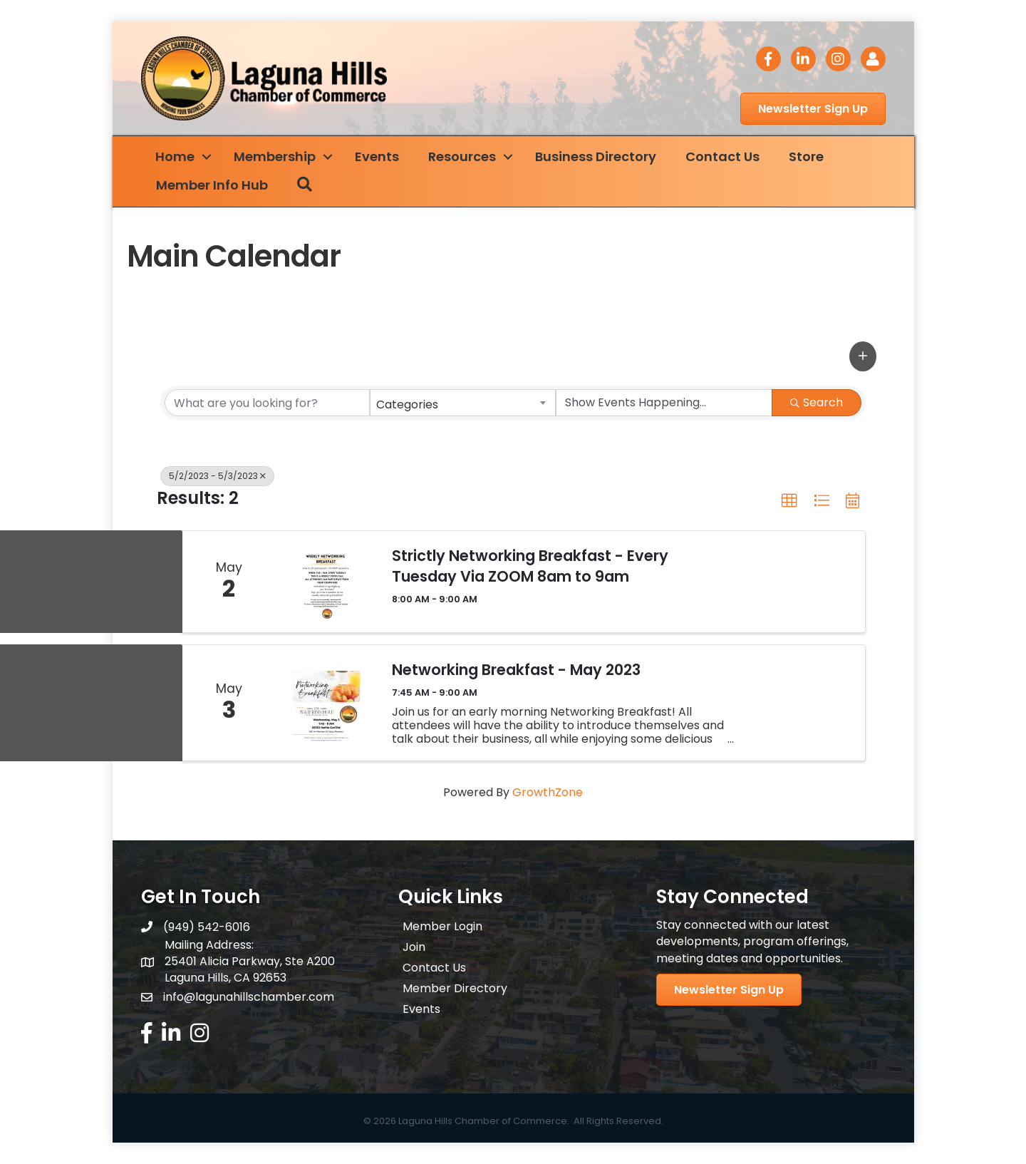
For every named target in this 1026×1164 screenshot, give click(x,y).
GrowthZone (547, 792)
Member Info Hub (212, 185)
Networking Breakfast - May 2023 (516, 669)
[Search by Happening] (664, 402)
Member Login (442, 926)
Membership (275, 156)
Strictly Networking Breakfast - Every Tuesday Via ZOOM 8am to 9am (530, 566)
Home (175, 156)
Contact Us (722, 156)
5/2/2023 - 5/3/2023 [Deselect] (217, 476)
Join (414, 947)
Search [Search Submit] (816, 402)
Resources (462, 156)
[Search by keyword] (267, 402)
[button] (862, 356)
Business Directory (595, 156)
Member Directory (455, 988)
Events (377, 156)
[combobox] (463, 402)
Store (806, 156)
